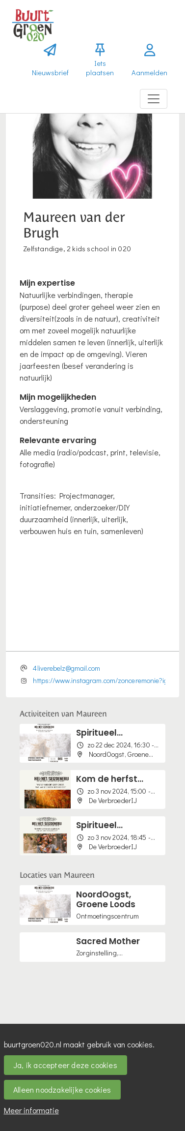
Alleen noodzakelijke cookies (62, 1089)
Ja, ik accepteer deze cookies (65, 1065)
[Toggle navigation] (153, 99)
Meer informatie (31, 1110)
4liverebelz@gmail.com (66, 668)
